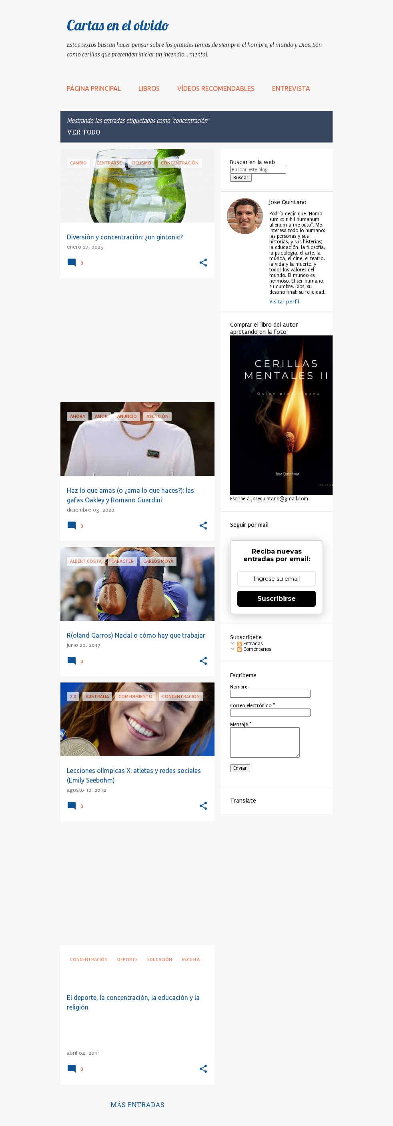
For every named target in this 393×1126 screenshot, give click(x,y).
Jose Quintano (288, 202)
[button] (203, 263)
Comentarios (254, 649)
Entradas (250, 643)
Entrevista (291, 88)
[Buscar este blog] (258, 170)
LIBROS (149, 88)
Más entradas (137, 1105)
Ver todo (83, 133)
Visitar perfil (284, 302)
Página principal (94, 88)
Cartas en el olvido (118, 25)
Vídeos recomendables (216, 88)
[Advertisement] (134, 340)
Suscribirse (276, 598)
